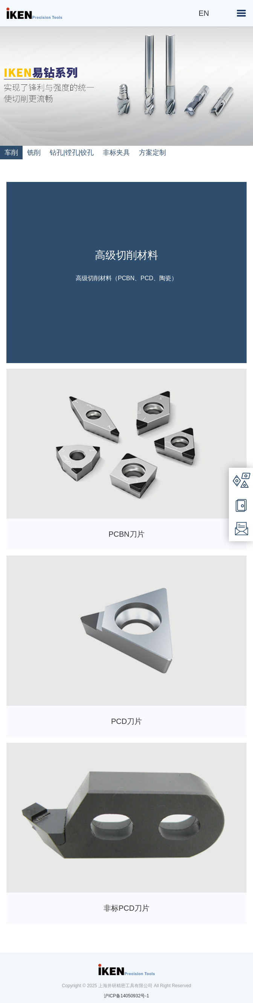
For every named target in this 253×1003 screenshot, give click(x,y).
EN (204, 13)
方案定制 (152, 152)
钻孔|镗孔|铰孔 (72, 152)
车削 (11, 152)
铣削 (34, 152)
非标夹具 (116, 152)
